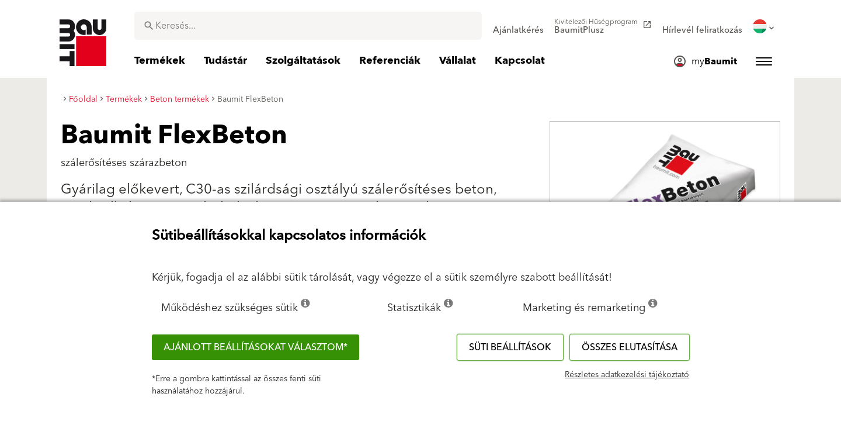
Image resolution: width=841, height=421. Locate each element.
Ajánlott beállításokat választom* (255, 347)
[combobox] (308, 26)
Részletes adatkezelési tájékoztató (627, 375)
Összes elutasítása (629, 347)
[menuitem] (518, 26)
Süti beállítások (510, 347)
